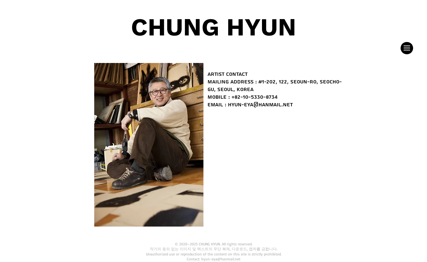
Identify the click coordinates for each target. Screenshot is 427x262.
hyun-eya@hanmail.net (260, 104)
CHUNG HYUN (213, 27)
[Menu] (407, 48)
